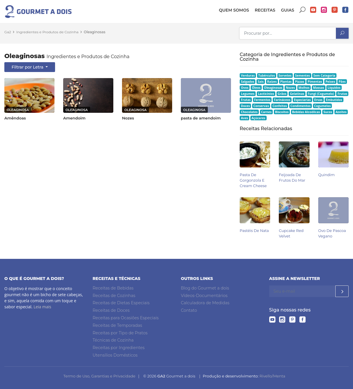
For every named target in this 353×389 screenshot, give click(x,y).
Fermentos (262, 100)
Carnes (266, 112)
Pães (342, 82)
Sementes (302, 75)
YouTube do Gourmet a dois (313, 10)
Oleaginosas (94, 32)
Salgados (247, 82)
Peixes (330, 82)
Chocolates (249, 112)
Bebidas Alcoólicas (306, 112)
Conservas (261, 106)
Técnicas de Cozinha (113, 340)
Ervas (318, 100)
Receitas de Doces (111, 310)
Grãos (282, 94)
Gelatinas (297, 94)
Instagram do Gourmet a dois (324, 10)
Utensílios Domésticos (115, 355)
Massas (318, 88)
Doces (245, 106)
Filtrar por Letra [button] (28, 67)
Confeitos (279, 106)
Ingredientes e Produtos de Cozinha (47, 32)
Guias (287, 10)
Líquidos (333, 88)
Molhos (304, 88)
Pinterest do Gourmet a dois (335, 10)
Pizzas (299, 82)
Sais (261, 82)
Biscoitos (282, 112)
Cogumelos (322, 106)
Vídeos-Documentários (204, 295)
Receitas (265, 10)
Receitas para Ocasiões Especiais (126, 317)
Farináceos (282, 100)
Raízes (272, 82)
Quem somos (234, 10)
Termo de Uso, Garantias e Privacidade (99, 376)
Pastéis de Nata (254, 230)
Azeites (341, 112)
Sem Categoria (324, 75)
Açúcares (258, 118)
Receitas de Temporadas (117, 325)
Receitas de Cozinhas (114, 295)
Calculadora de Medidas (205, 302)
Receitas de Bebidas (113, 288)
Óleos (256, 88)
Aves (244, 118)
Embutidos (334, 100)
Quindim (326, 175)
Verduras (248, 75)
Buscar (302, 10)
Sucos (327, 112)
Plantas (286, 82)
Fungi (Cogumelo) (321, 94)
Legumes (247, 94)
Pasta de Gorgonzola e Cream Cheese (253, 180)
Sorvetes (285, 75)
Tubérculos (266, 75)
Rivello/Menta (272, 376)
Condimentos (300, 106)
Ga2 (7, 32)
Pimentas (315, 82)
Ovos (244, 88)
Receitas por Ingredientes (119, 347)
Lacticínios (266, 94)
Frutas (342, 94)
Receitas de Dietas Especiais (121, 302)
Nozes (290, 88)
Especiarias (302, 100)
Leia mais (42, 306)
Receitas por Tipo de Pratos (120, 332)
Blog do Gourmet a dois (205, 288)
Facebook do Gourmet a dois (345, 10)
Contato (189, 310)
